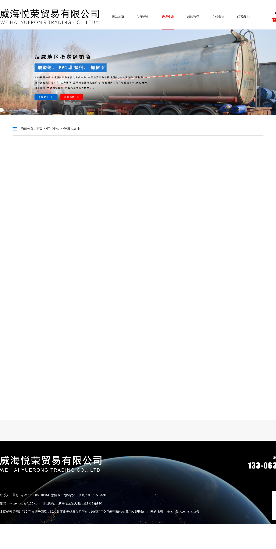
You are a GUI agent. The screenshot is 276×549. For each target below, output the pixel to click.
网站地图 (156, 511)
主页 (39, 128)
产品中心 (53, 128)
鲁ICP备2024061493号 (183, 511)
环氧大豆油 (72, 128)
